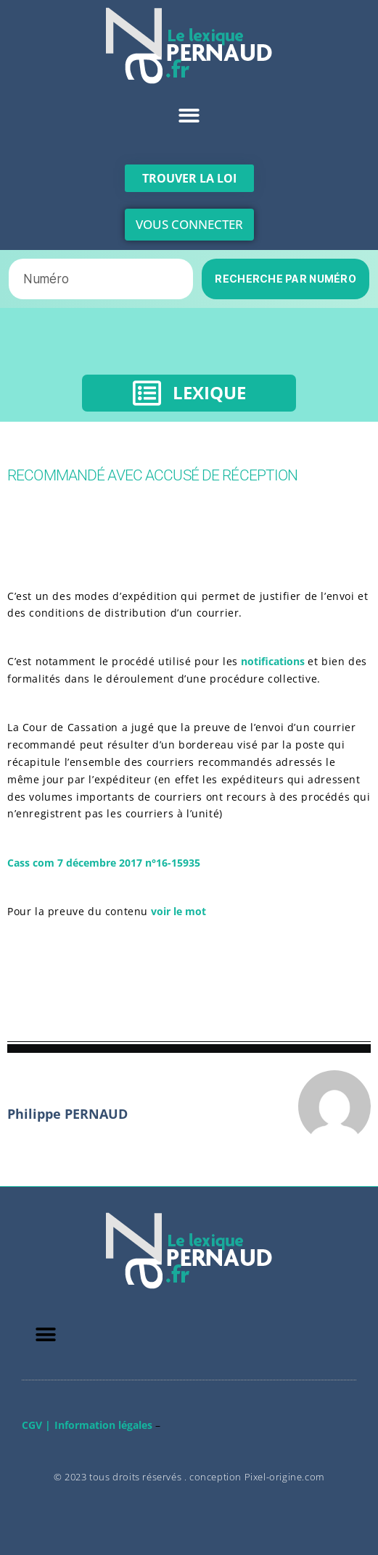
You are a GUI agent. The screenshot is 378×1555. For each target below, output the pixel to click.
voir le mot (177, 911)
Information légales (103, 1425)
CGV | (36, 1425)
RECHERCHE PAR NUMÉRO (285, 278)
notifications (274, 661)
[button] (189, 116)
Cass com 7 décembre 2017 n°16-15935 (103, 863)
